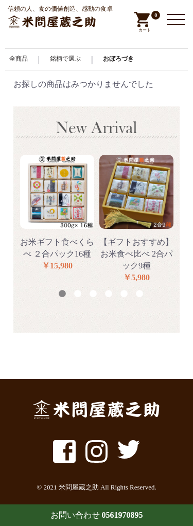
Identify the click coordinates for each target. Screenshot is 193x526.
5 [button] (124, 294)
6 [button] (139, 294)
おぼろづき (118, 58)
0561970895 (122, 515)
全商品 (18, 58)
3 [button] (93, 294)
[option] (57, 213)
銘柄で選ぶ (65, 58)
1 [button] (62, 294)
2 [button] (78, 294)
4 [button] (108, 294)
